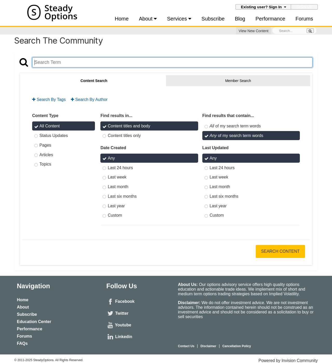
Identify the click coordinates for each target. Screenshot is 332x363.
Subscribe (213, 19)
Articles (46, 154)
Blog (240, 19)
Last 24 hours (120, 167)
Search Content (280, 251)
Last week (117, 177)
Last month (118, 186)
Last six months (122, 196)
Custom (115, 215)
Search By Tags (49, 99)
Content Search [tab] (93, 81)
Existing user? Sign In (263, 7)
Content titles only (124, 135)
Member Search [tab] (238, 81)
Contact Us (186, 346)
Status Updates (53, 135)
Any (111, 158)
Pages (45, 145)
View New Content (253, 31)
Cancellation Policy (236, 346)
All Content (49, 126)
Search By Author (89, 99)
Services (179, 19)
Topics (45, 164)
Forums (304, 19)
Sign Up (304, 7)
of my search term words (235, 126)
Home (122, 19)
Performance (270, 19)
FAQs (22, 343)
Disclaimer (208, 346)
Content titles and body (129, 126)
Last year (116, 205)
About (148, 19)
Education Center (34, 321)
